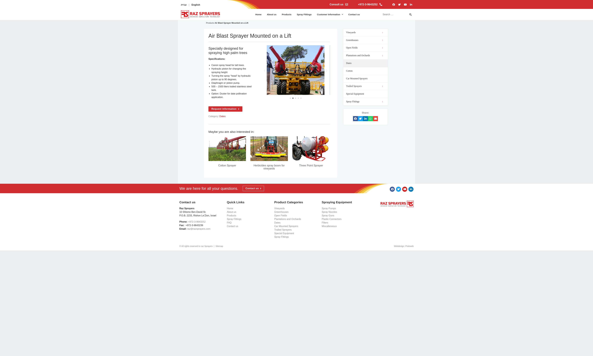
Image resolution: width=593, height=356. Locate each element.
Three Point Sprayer (311, 165)
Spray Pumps (329, 208)
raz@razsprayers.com (198, 229)
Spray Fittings (304, 14)
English (196, 5)
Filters (325, 222)
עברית (183, 5)
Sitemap (219, 246)
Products (286, 14)
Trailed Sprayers (283, 229)
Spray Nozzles (329, 212)
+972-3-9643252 (197, 221)
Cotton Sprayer (227, 165)
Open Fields (280, 215)
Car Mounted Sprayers (286, 226)
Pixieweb (409, 246)
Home (258, 14)
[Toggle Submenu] (382, 32)
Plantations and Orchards (287, 219)
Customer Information (330, 14)
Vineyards (279, 208)
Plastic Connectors (331, 219)
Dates (222, 116)
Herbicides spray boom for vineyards (269, 167)
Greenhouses (281, 212)
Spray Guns (328, 215)
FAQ (229, 222)
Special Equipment (284, 233)
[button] (265, 70)
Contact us (354, 14)
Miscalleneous (329, 226)
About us (271, 14)
